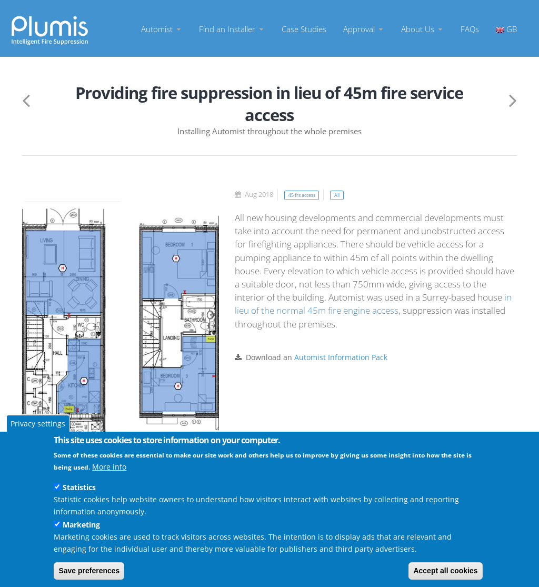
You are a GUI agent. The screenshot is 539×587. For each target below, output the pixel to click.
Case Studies (304, 28)
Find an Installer (232, 28)
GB (506, 28)
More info (109, 467)
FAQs (470, 28)
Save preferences (88, 570)
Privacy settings (38, 424)
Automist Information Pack (340, 357)
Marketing (81, 525)
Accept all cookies (445, 570)
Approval (363, 28)
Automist (161, 28)
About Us (422, 28)
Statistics (79, 487)
